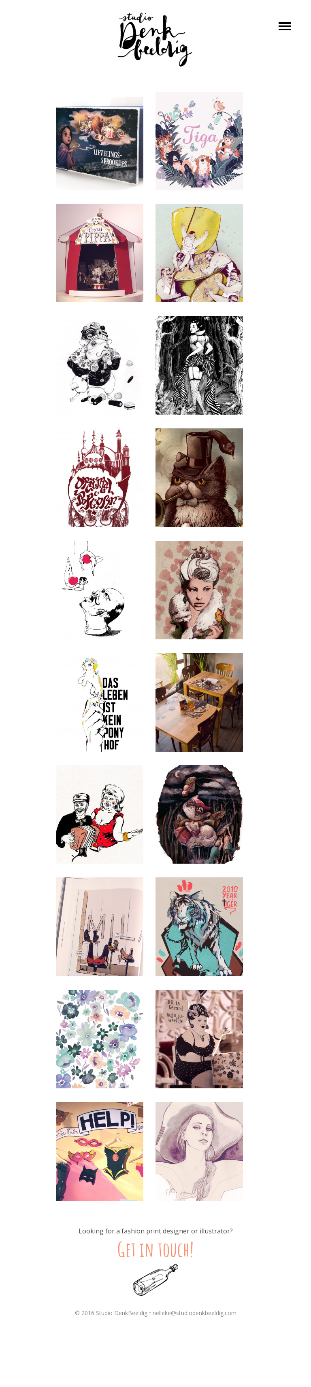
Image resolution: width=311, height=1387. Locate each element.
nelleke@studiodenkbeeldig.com (194, 1313)
